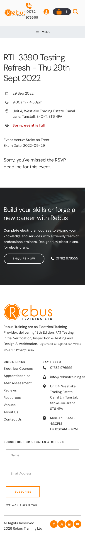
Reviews (10, 390)
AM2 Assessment (18, 383)
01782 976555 (32, 11)
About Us (11, 412)
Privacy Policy (25, 350)
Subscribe (23, 492)
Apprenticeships (17, 376)
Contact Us (13, 419)
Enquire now (15, 256)
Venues (10, 405)
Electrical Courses (18, 368)
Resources (12, 397)
